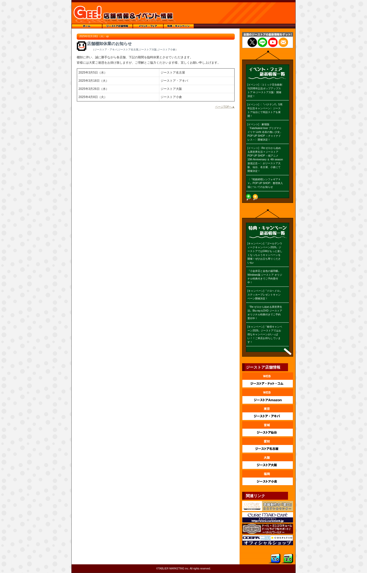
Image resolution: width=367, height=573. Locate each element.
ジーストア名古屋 (128, 49)
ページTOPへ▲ (225, 106)
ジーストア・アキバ (105, 49)
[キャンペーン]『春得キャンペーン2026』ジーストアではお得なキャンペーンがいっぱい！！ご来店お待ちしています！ (264, 334)
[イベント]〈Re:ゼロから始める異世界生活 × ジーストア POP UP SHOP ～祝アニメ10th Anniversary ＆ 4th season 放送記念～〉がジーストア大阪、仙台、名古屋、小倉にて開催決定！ (265, 159)
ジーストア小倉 (166, 49)
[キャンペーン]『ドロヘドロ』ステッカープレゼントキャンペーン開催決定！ (264, 294)
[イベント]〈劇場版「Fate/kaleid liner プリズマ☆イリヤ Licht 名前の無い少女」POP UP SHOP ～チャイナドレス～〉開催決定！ (264, 132)
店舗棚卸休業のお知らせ (109, 43)
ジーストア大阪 (148, 49)
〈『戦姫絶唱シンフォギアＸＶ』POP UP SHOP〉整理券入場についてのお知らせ (265, 183)
